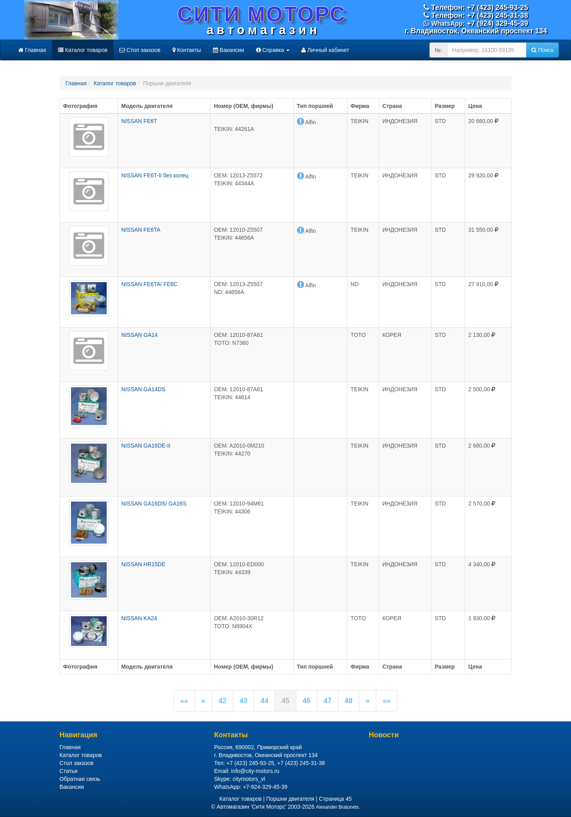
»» (387, 701)
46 (306, 701)
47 (327, 701)
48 (349, 701)
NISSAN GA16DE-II (146, 445)
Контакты (186, 50)
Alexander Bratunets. (338, 807)
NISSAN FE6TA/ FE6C (149, 284)
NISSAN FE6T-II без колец (154, 175)
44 (264, 701)
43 (243, 701)
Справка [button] (273, 50)
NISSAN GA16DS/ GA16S (153, 503)
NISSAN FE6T (139, 121)
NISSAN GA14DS (143, 389)
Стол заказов (140, 50)
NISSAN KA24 (139, 618)
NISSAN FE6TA (141, 230)
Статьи (68, 771)
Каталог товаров (82, 50)
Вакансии (228, 50)
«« (184, 701)
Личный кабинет (325, 50)
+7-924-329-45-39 (265, 787)
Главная (32, 50)
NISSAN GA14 (139, 335)
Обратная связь (79, 779)
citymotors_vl (249, 779)
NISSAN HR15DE (143, 564)
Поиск (542, 50)
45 (285, 701)
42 (222, 701)
